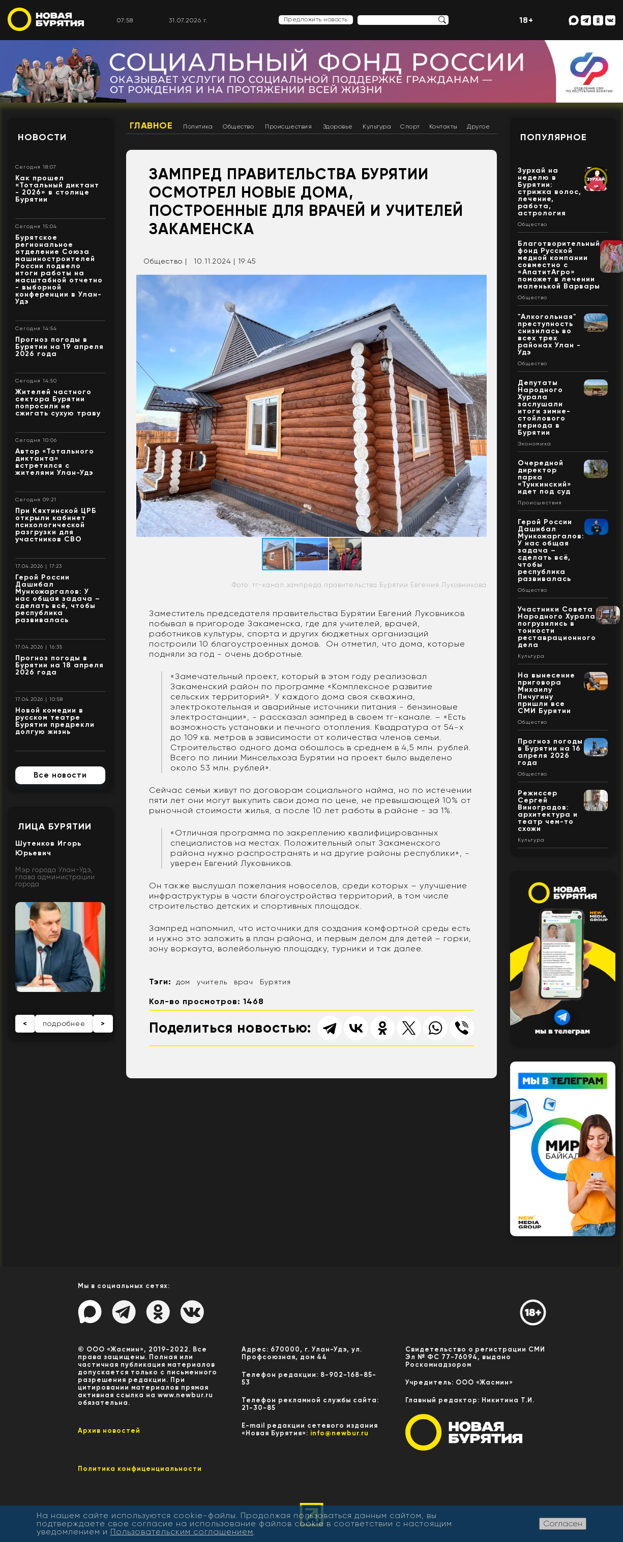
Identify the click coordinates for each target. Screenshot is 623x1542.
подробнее (64, 1023)
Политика (198, 126)
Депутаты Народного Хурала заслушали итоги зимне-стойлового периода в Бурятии (544, 407)
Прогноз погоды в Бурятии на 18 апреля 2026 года (59, 665)
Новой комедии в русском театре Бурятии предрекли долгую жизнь (55, 721)
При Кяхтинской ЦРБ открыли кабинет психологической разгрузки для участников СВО (56, 524)
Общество (238, 126)
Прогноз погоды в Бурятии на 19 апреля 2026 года (59, 346)
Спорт (410, 126)
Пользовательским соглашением (181, 1531)
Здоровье (338, 126)
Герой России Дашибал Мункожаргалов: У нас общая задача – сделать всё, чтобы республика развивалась (57, 598)
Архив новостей (109, 1430)
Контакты (443, 126)
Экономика (534, 443)
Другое (478, 126)
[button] (477, 283)
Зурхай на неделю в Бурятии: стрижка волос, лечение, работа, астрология (549, 191)
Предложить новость (316, 19)
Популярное (553, 137)
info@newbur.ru (339, 1433)
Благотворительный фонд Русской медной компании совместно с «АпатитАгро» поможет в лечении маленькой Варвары (559, 265)
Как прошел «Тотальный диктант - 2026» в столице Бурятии (57, 189)
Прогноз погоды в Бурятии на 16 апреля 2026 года (550, 752)
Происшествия (288, 126)
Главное (151, 125)
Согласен (562, 1523)
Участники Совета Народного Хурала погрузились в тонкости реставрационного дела (557, 627)
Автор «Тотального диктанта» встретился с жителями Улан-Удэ (54, 462)
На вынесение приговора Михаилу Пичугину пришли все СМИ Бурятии (546, 693)
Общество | (165, 261)
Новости (42, 137)
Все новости (60, 775)
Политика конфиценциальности (140, 1468)
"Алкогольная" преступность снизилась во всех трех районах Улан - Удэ (549, 334)
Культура (377, 126)
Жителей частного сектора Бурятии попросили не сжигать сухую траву (58, 402)
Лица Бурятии (55, 826)
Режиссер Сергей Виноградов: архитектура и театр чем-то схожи (548, 811)
